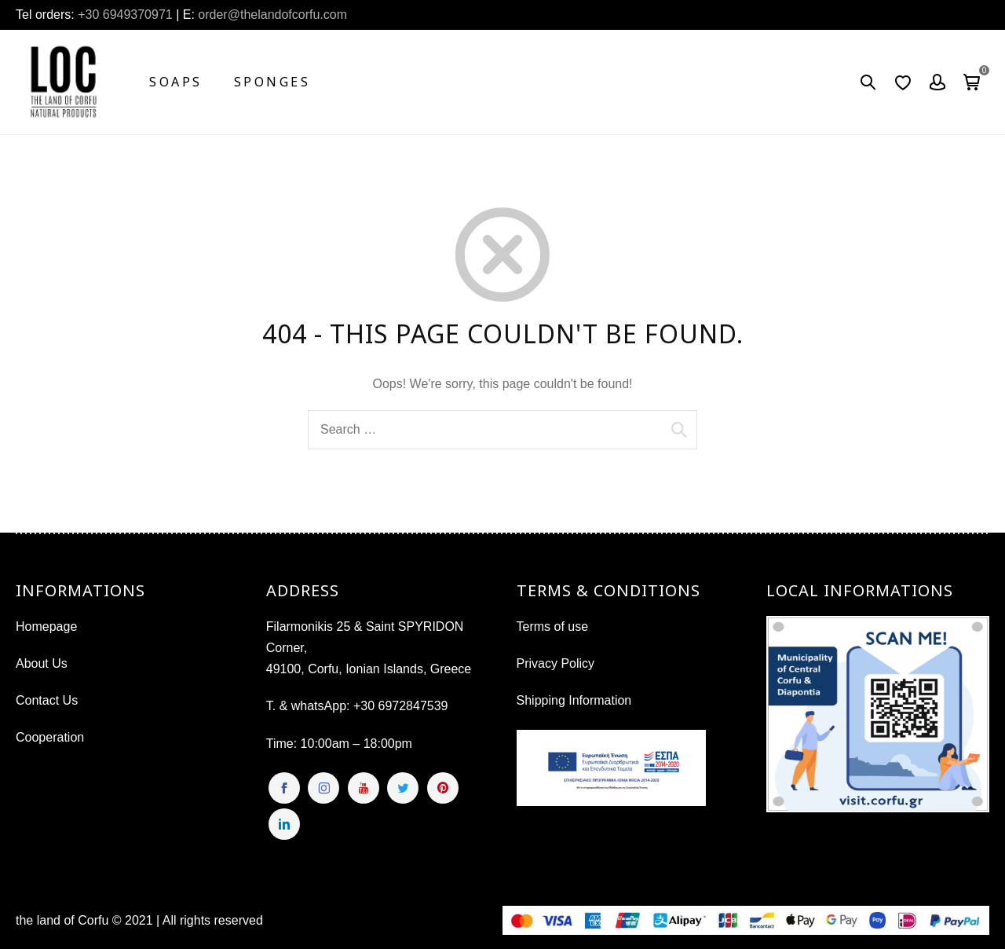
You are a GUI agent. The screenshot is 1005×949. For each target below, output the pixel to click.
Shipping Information (574, 700)
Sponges (272, 81)
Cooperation (50, 737)
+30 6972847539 (400, 706)
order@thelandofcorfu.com (271, 14)
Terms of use (553, 626)
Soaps (176, 81)
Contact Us (47, 700)
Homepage (46, 626)
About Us (42, 663)
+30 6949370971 (125, 14)
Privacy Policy (556, 663)
